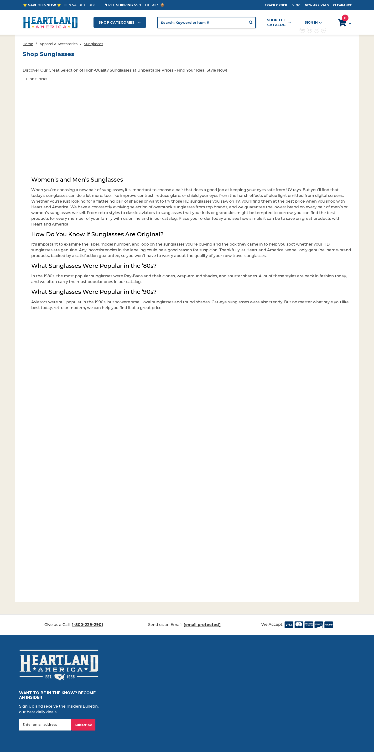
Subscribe (83, 725)
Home (28, 44)
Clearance (342, 5)
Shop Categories (120, 22)
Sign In (313, 22)
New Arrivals (317, 5)
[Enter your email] (45, 725)
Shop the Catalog (279, 22)
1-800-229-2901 (87, 624)
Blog (296, 5)
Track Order (276, 5)
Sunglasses (93, 44)
